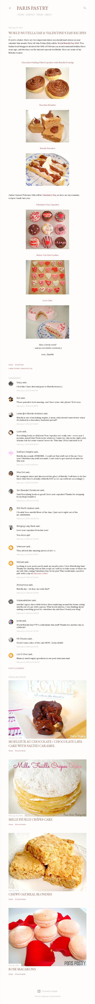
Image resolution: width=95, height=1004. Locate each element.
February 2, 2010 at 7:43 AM (28, 539)
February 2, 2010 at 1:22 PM (27, 554)
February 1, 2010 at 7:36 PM (27, 406)
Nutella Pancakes (47, 148)
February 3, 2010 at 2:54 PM (28, 613)
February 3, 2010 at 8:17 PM (27, 647)
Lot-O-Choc (22, 654)
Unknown (21, 546)
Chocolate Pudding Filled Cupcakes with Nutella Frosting (48, 62)
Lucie (19, 431)
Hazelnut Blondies (47, 105)
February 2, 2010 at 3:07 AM (28, 501)
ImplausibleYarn (24, 600)
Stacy (19, 382)
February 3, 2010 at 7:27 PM (28, 631)
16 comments (20, 751)
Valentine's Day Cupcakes (47, 204)
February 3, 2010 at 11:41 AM (27, 577)
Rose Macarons (22, 969)
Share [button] (11, 365)
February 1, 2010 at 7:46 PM (27, 424)
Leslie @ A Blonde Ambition (30, 413)
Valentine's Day (26, 368)
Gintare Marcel (54, 996)
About (47, 14)
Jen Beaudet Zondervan (28, 490)
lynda (19, 621)
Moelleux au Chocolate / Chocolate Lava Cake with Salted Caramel (45, 743)
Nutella (17, 368)
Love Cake (47, 300)
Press (39, 14)
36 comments (20, 824)
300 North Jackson (26, 508)
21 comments (20, 974)
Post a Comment (16, 668)
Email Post (19, 365)
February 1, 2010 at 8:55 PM (27, 465)
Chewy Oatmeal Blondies (30, 894)
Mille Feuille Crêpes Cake (30, 819)
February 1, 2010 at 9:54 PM (27, 483)
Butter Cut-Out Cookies (48, 255)
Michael (20, 562)
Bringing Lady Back (26, 526)
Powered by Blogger (47, 991)
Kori (18, 398)
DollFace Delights (25, 452)
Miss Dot (21, 472)
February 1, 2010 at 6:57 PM (27, 390)
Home (20, 14)
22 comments (20, 899)
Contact (29, 14)
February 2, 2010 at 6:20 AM (28, 519)
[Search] (84, 7)
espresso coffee (40, 573)
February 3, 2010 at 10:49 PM (28, 662)
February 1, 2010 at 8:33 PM (27, 444)
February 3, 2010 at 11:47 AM (28, 593)
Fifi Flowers (22, 639)
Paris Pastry (32, 8)
